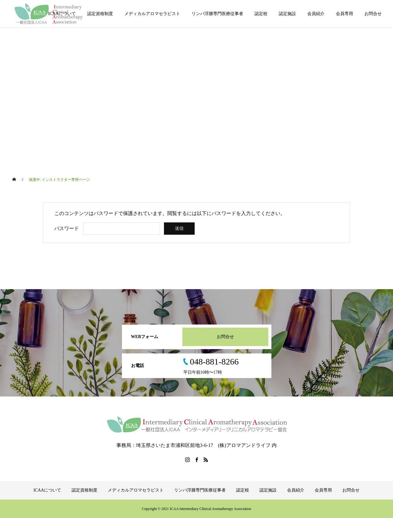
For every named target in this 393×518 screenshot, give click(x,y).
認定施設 (287, 13)
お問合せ (373, 13)
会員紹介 (316, 13)
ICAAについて (62, 13)
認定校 (261, 13)
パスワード (66, 228)
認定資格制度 (100, 13)
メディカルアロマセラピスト (152, 13)
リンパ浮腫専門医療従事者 (217, 13)
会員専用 (344, 13)
